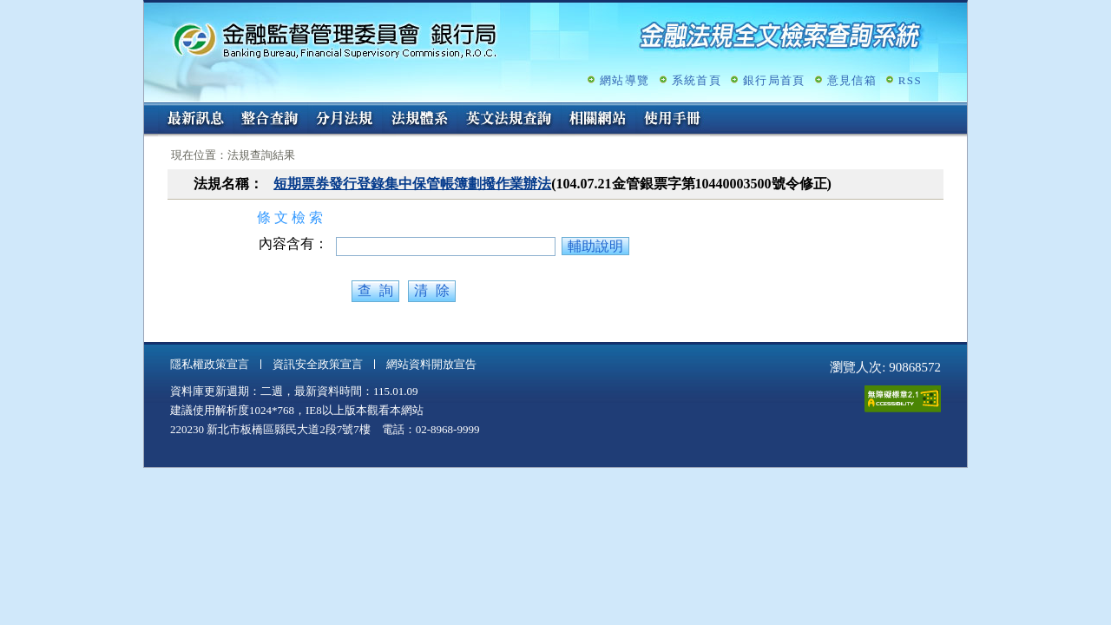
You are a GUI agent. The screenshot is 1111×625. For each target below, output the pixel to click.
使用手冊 (672, 119)
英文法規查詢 (509, 119)
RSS (910, 80)
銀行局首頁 (774, 80)
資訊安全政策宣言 (318, 364)
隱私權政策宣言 (209, 364)
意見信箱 (852, 80)
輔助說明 (595, 246)
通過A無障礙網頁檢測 (902, 398)
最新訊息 (195, 119)
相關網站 (598, 119)
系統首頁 (696, 80)
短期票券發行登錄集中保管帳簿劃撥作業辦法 (412, 183)
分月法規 (344, 119)
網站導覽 (624, 80)
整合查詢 (270, 119)
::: (149, 109)
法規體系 (419, 119)
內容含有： (293, 243)
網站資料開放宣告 (431, 364)
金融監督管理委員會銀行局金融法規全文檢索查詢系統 (335, 39)
